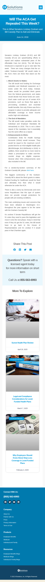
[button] (41, 7)
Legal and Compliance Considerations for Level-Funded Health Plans (22, 399)
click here (30, 170)
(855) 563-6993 (11, 496)
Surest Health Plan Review (22, 343)
